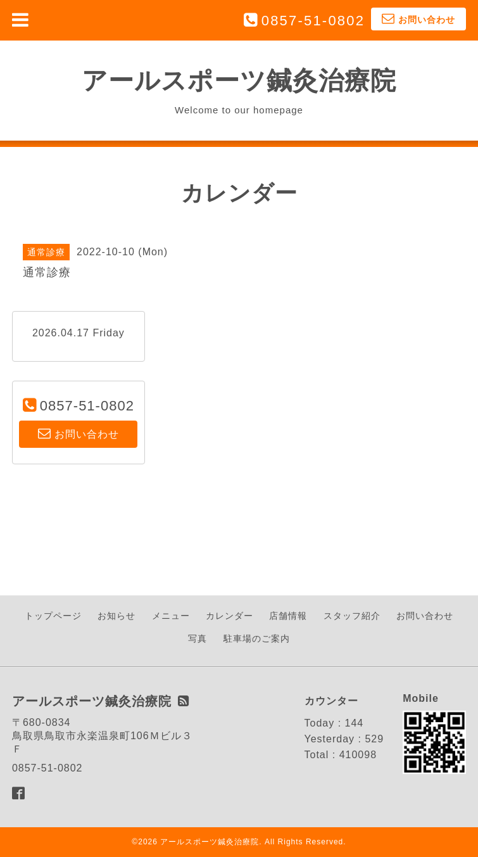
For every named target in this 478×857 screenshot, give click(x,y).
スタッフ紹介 (352, 616)
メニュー (171, 616)
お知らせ (116, 616)
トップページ (53, 616)
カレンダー (229, 616)
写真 (197, 638)
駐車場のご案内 (256, 638)
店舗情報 (288, 616)
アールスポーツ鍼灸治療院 (239, 80)
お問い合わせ (424, 616)
